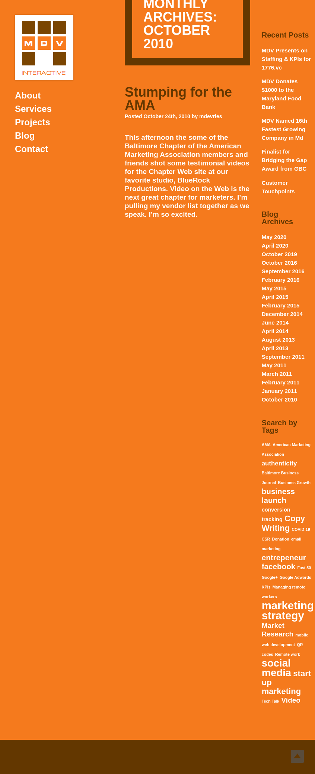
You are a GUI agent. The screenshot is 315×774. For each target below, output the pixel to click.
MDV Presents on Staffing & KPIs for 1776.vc (286, 59)
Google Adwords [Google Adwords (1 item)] (295, 577)
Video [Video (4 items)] (290, 700)
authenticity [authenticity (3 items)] (279, 463)
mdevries (210, 116)
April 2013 (275, 348)
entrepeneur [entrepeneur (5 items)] (284, 557)
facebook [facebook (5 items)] (278, 566)
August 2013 (278, 339)
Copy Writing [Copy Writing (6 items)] (283, 523)
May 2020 (274, 237)
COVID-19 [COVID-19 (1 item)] (301, 529)
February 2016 (281, 280)
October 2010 (279, 399)
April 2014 (275, 331)
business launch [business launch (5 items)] (278, 495)
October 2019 (279, 254)
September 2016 (283, 271)
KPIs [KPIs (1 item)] (266, 587)
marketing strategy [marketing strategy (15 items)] (288, 610)
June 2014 (275, 322)
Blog (25, 135)
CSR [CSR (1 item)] (266, 539)
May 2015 (274, 288)
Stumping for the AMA (178, 98)
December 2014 (282, 314)
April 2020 (275, 245)
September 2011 (283, 357)
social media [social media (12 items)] (276, 667)
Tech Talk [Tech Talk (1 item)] (271, 701)
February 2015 (281, 305)
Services (33, 109)
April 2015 (275, 297)
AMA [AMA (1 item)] (266, 444)
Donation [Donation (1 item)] (280, 539)
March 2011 (277, 374)
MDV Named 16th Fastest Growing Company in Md (285, 129)
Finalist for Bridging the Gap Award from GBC (284, 160)
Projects (32, 122)
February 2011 (281, 382)
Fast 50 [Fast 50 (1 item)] (304, 567)
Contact (31, 149)
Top (297, 756)
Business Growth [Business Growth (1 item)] (294, 482)
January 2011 (279, 391)
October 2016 (279, 262)
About (28, 95)
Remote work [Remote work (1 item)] (287, 654)
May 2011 (274, 365)
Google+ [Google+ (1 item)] (270, 577)
